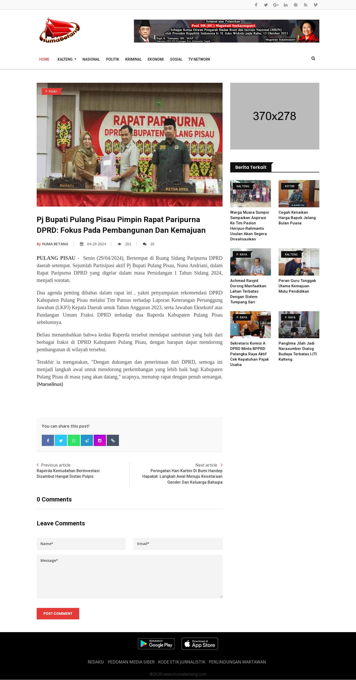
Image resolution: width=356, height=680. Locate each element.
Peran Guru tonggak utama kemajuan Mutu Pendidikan (297, 286)
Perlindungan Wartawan (237, 662)
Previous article (83, 471)
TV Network (199, 59)
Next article (176, 473)
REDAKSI (96, 662)
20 (148, 243)
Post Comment (58, 613)
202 (124, 243)
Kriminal (133, 59)
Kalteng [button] (65, 59)
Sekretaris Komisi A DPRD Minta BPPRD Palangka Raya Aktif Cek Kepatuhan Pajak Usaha (249, 354)
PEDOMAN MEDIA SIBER (131, 662)
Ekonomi (156, 59)
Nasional (91, 59)
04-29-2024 (93, 243)
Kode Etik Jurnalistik (181, 662)
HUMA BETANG (52, 243)
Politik (112, 59)
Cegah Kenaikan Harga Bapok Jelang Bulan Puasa (297, 217)
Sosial (176, 59)
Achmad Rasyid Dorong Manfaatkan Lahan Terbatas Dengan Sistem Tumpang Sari (248, 291)
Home (44, 59)
